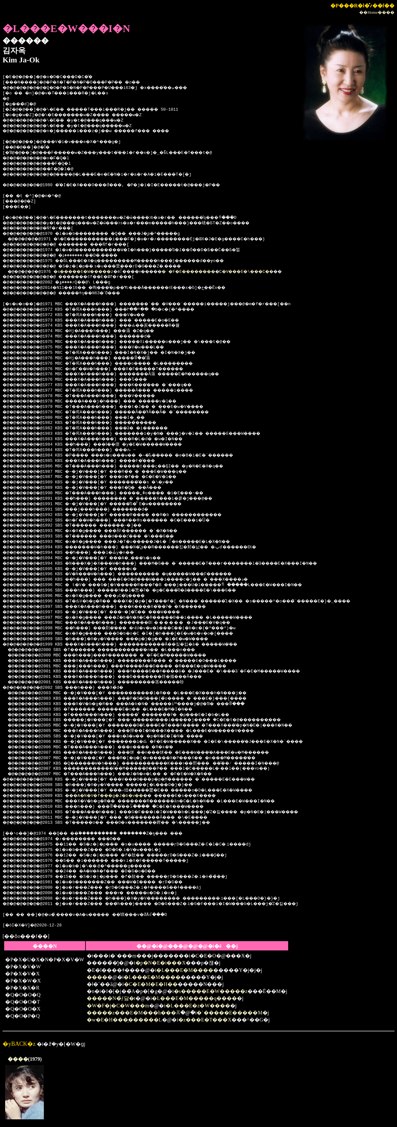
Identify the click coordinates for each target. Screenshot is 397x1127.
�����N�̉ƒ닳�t (111, 998)
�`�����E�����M (229, 1012)
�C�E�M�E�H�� (151, 984)
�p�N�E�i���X (160, 962)
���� (97, 977)
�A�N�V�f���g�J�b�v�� (120, 796)
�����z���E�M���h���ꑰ (133, 1012)
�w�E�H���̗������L (124, 1019)
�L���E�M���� (184, 970)
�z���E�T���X (204, 1019)
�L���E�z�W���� (198, 1005)
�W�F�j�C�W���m (118, 1005)
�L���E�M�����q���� (194, 998)
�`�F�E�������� (216, 272)
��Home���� (376, 12)
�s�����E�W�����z (92, 272)
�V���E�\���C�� (285, 272)
